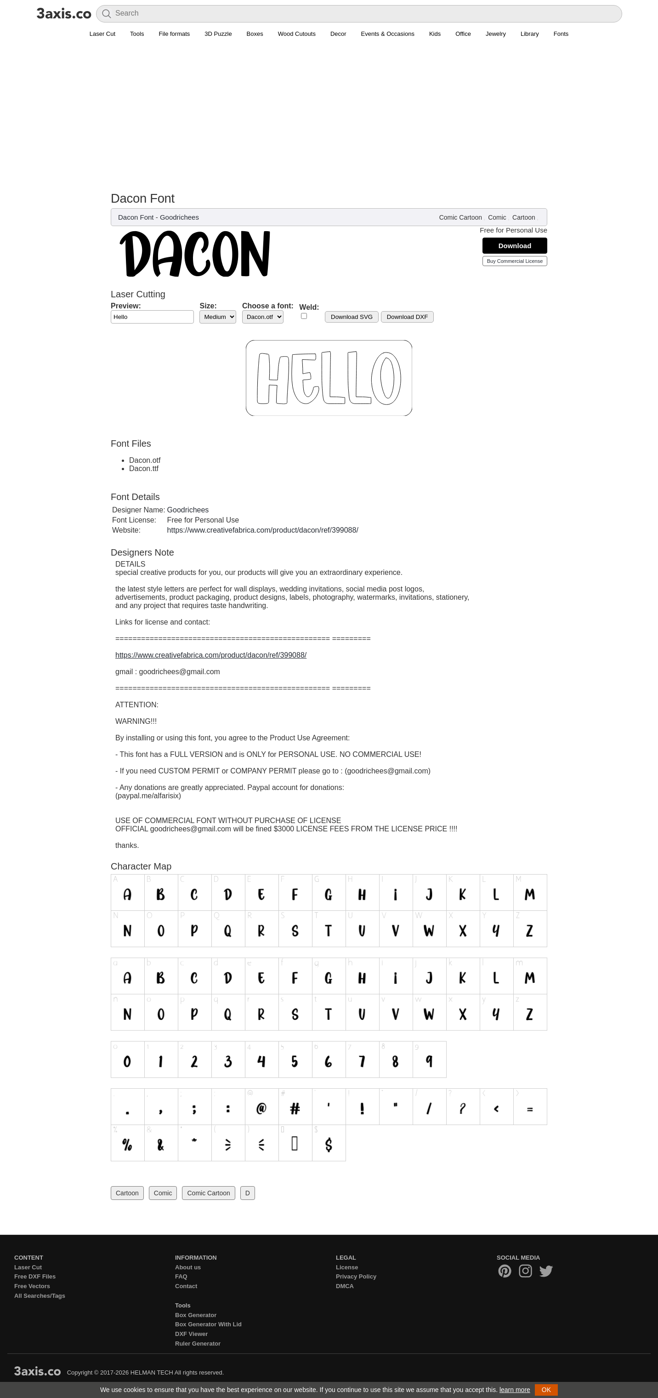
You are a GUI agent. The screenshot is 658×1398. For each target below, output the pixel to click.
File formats (174, 33)
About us (188, 1267)
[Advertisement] (329, 110)
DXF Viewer (191, 1333)
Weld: (309, 307)
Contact (186, 1286)
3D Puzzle (218, 33)
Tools (137, 33)
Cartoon (523, 217)
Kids (435, 33)
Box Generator (195, 1315)
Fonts (561, 33)
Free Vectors (32, 1286)
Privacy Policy (356, 1276)
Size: (207, 306)
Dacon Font (136, 217)
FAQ (181, 1276)
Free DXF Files (35, 1276)
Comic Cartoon (460, 217)
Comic (497, 217)
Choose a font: (268, 306)
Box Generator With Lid (208, 1324)
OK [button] (546, 1389)
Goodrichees (179, 217)
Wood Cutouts (297, 33)
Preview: (126, 306)
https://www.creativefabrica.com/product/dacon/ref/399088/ (262, 530)
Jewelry (496, 33)
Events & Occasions (387, 33)
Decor (338, 33)
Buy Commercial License (515, 261)
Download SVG (352, 316)
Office (463, 33)
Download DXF (407, 316)
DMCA (345, 1286)
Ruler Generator (198, 1343)
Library (530, 33)
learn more (514, 1389)
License (347, 1267)
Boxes (255, 33)
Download (515, 246)
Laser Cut (102, 33)
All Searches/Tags (39, 1295)
